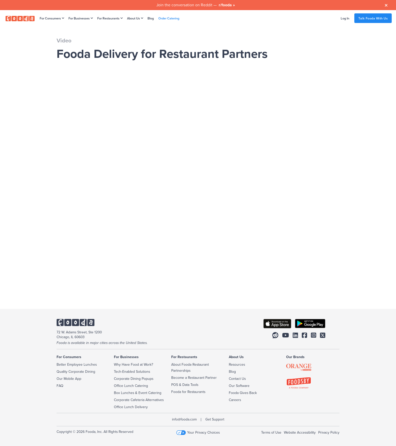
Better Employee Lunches (77, 364)
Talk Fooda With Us (373, 18)
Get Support (214, 419)
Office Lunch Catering (131, 385)
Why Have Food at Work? (133, 364)
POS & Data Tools (184, 384)
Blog (150, 18)
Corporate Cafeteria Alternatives (139, 399)
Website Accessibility (300, 432)
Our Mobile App (69, 378)
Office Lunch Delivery (131, 406)
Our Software (239, 385)
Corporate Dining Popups (133, 378)
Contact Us (237, 378)
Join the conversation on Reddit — (195, 5)
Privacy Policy (328, 432)
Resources (237, 364)
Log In (345, 18)
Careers (235, 399)
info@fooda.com (184, 419)
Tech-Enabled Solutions (132, 371)
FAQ (60, 385)
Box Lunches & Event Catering (137, 392)
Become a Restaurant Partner (194, 377)
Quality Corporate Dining (76, 371)
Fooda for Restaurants (188, 391)
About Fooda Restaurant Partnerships (190, 367)
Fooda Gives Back (243, 392)
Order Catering (168, 18)
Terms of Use (271, 432)
